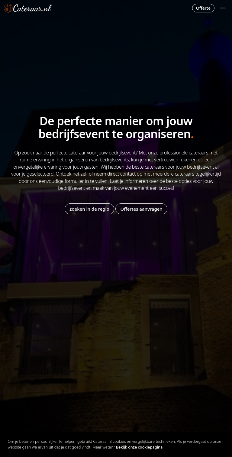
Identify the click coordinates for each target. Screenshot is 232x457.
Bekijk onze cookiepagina (139, 447)
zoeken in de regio (89, 209)
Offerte (203, 8)
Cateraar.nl (28, 8)
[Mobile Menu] (222, 8)
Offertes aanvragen (141, 209)
